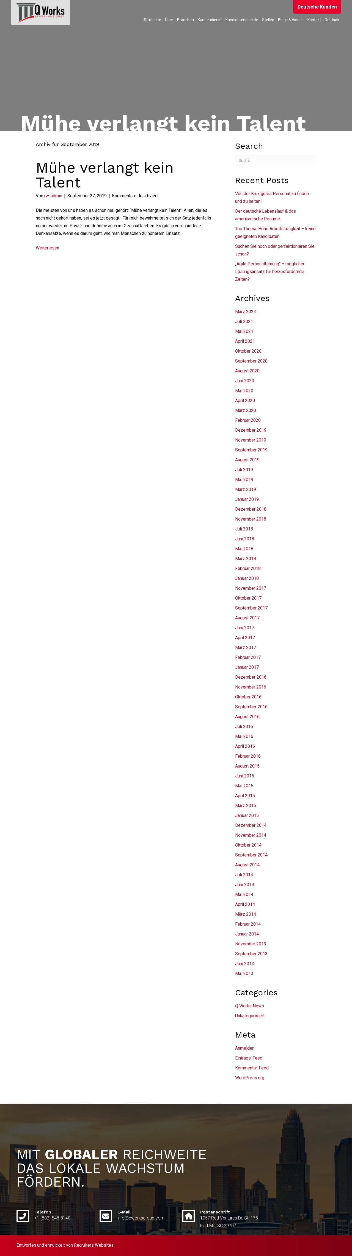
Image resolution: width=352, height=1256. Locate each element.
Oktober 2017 (248, 598)
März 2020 (245, 410)
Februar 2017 (248, 657)
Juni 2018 (244, 538)
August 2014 (247, 864)
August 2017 (247, 617)
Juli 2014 (244, 874)
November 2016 (250, 687)
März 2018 (245, 558)
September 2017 (251, 608)
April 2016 (245, 746)
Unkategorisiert (250, 1015)
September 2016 (251, 706)
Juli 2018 (244, 529)
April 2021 (245, 341)
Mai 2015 (244, 785)
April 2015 (245, 795)
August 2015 (247, 766)
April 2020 (245, 400)
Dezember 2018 (250, 509)
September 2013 (251, 953)
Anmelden (244, 1048)
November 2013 (250, 943)
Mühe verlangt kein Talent (105, 175)
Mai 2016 (244, 736)
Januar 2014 (247, 934)
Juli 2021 (244, 321)
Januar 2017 (247, 667)
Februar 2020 (248, 420)
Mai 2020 (244, 390)
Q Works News (249, 1005)
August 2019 (247, 459)
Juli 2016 (244, 726)
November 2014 (250, 835)
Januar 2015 (247, 815)
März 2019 (245, 489)
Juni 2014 (244, 884)
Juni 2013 (244, 963)
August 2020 (247, 370)
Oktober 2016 (248, 696)
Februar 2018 (248, 568)
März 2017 (245, 647)
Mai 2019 (244, 479)
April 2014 (245, 904)
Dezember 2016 (250, 677)
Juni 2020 (244, 380)
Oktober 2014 (248, 845)
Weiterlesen (47, 248)
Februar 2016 (248, 756)
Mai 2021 (244, 331)
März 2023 (245, 311)
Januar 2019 (247, 499)
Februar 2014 (248, 924)
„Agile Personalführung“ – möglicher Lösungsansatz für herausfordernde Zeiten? (269, 271)
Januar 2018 (247, 578)
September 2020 (251, 361)
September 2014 (251, 855)
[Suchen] (275, 160)
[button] (317, 7)
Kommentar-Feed (252, 1067)
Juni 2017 (244, 627)
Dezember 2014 (250, 825)
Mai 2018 (244, 548)
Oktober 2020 (248, 351)
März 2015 (245, 805)
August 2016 (247, 716)
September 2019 (251, 450)
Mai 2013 (244, 973)
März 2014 (245, 914)
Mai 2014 (244, 894)
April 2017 (245, 637)
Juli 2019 (244, 469)
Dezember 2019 (250, 430)
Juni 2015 (244, 776)
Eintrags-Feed (248, 1058)
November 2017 (250, 588)
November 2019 (250, 440)
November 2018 (250, 519)
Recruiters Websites (94, 1245)
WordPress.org (249, 1077)
